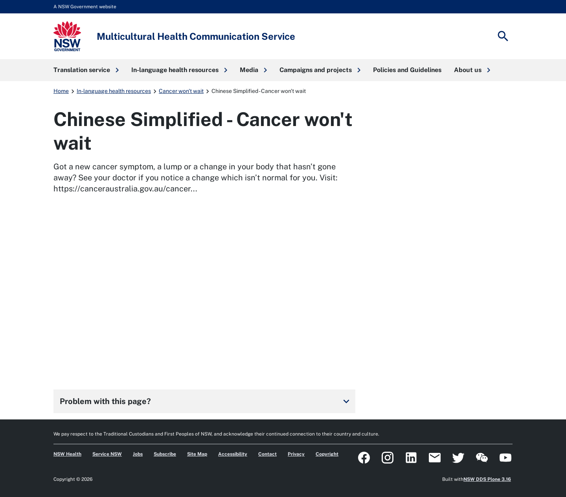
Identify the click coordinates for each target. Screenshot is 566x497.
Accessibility (232, 454)
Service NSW (107, 454)
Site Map (197, 454)
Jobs (138, 454)
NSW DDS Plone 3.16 (487, 479)
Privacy (296, 454)
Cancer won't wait (181, 91)
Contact (267, 454)
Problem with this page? (206, 401)
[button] (86, 70)
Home (61, 91)
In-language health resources (114, 91)
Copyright (327, 454)
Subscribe (165, 454)
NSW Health (67, 454)
